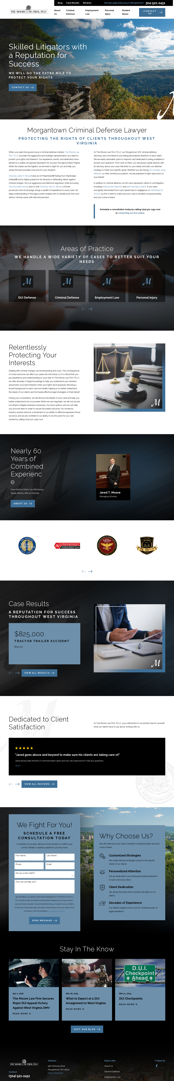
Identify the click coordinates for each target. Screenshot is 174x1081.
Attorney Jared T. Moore (17, 176)
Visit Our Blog (87, 1029)
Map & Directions (55, 1073)
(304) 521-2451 (29, 419)
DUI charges (158, 170)
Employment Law (112, 1077)
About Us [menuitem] (57, 12)
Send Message (42, 920)
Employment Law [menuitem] (91, 12)
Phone (16, 864)
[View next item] (90, 309)
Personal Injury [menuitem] (109, 12)
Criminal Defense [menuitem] (70, 12)
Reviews (87, 3)
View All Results (37, 673)
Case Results (72, 3)
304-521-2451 (155, 3)
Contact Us (153, 12)
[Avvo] (162, 1065)
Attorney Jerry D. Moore (48, 186)
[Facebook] (156, 1065)
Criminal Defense (112, 1071)
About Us (108, 1066)
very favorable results (16, 186)
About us (20, 503)
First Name (18, 855)
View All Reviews (39, 784)
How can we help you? (23, 882)
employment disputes (116, 186)
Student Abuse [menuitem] (126, 12)
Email (46, 864)
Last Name (49, 855)
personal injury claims (140, 186)
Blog (60, 3)
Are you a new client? (22, 873)
